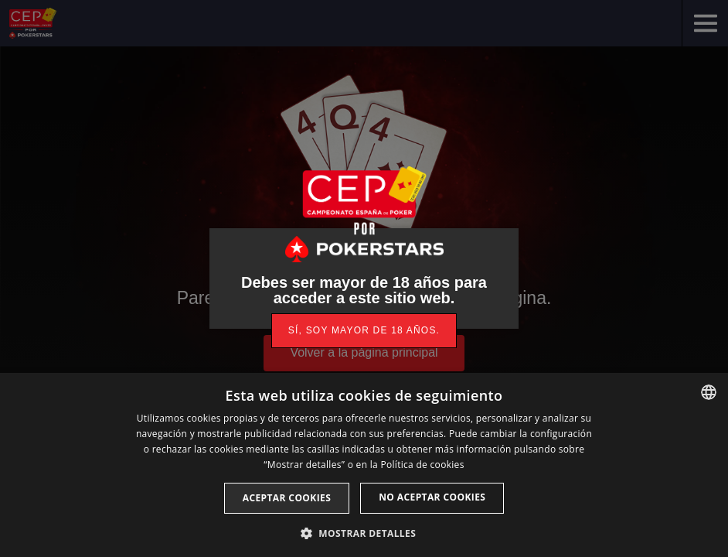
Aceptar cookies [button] (287, 497)
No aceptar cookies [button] (432, 497)
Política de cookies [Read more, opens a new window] (422, 464)
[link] (364, 330)
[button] (364, 531)
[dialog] (364, 465)
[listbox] (708, 392)
